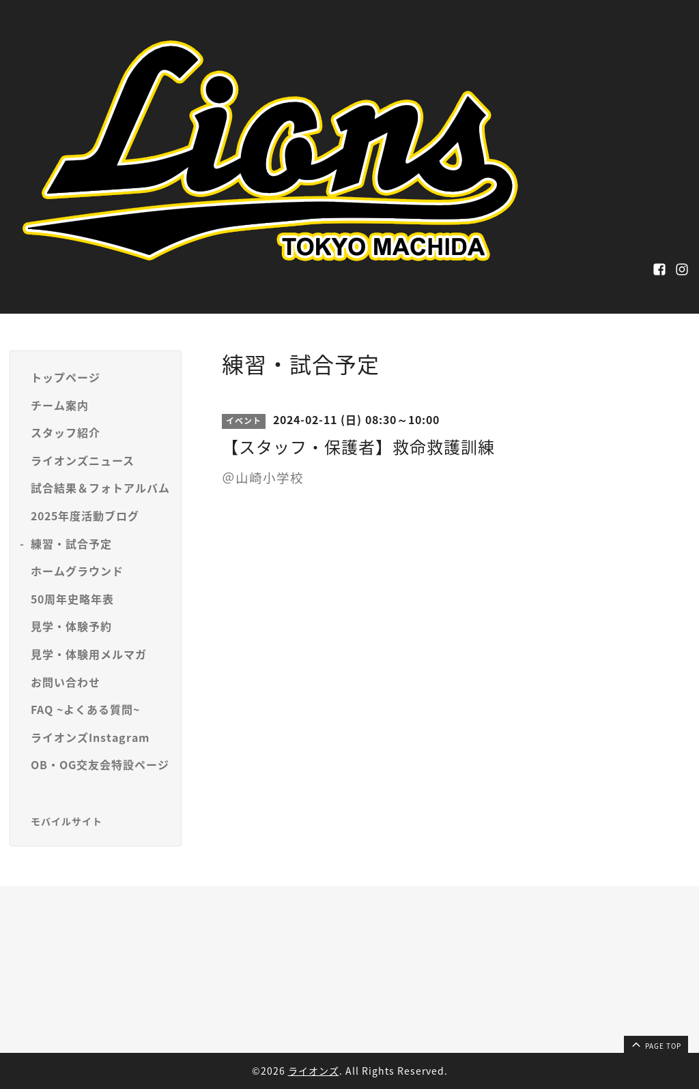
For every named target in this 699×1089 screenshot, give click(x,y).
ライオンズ (313, 1070)
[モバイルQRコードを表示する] (101, 821)
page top (655, 1044)
